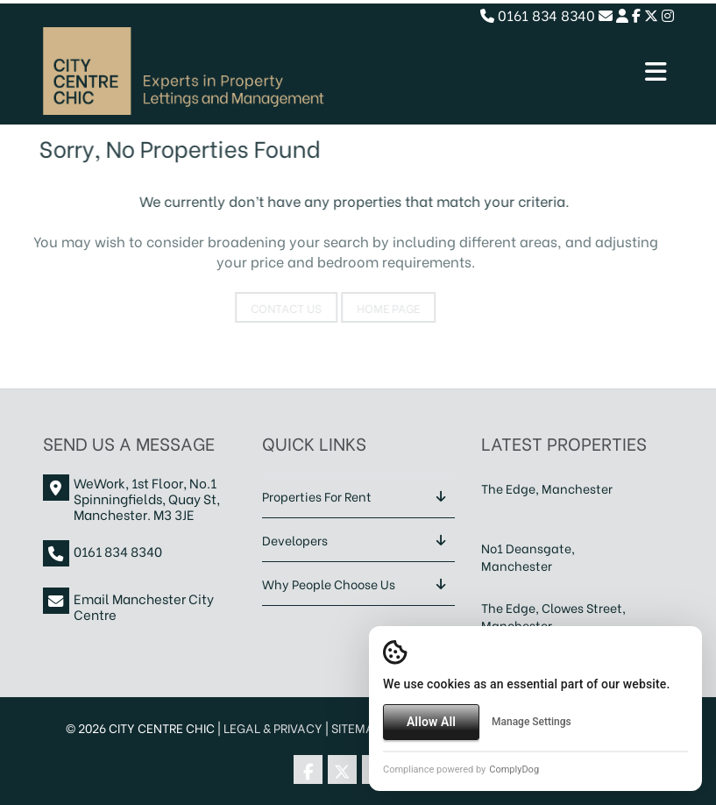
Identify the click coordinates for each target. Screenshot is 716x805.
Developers (295, 540)
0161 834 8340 (537, 14)
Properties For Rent (317, 496)
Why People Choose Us (328, 583)
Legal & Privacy (273, 727)
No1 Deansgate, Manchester (528, 556)
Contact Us (275, 307)
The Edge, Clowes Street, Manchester (553, 616)
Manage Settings (531, 722)
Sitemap (356, 727)
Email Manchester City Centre (144, 605)
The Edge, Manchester (547, 488)
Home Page (377, 307)
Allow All (431, 722)
